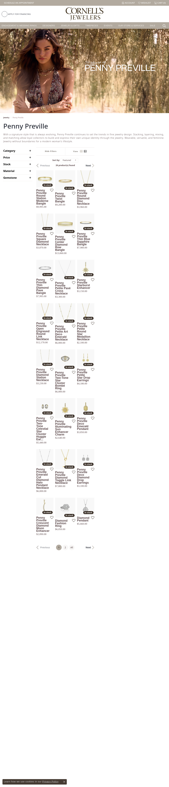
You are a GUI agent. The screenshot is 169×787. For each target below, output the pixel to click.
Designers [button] (49, 25)
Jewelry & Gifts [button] (70, 25)
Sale (152, 25)
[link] (18, 3)
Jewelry (6, 117)
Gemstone (10, 177)
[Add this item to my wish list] (75, 215)
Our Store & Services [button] (131, 25)
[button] (128, 3)
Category (9, 150)
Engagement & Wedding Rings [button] (19, 25)
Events (108, 25)
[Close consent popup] (64, 782)
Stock (7, 164)
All (107, 643)
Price (6, 157)
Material (8, 171)
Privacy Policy (50, 781)
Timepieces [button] (91, 25)
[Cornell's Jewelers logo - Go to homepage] (84, 14)
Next (159, 165)
